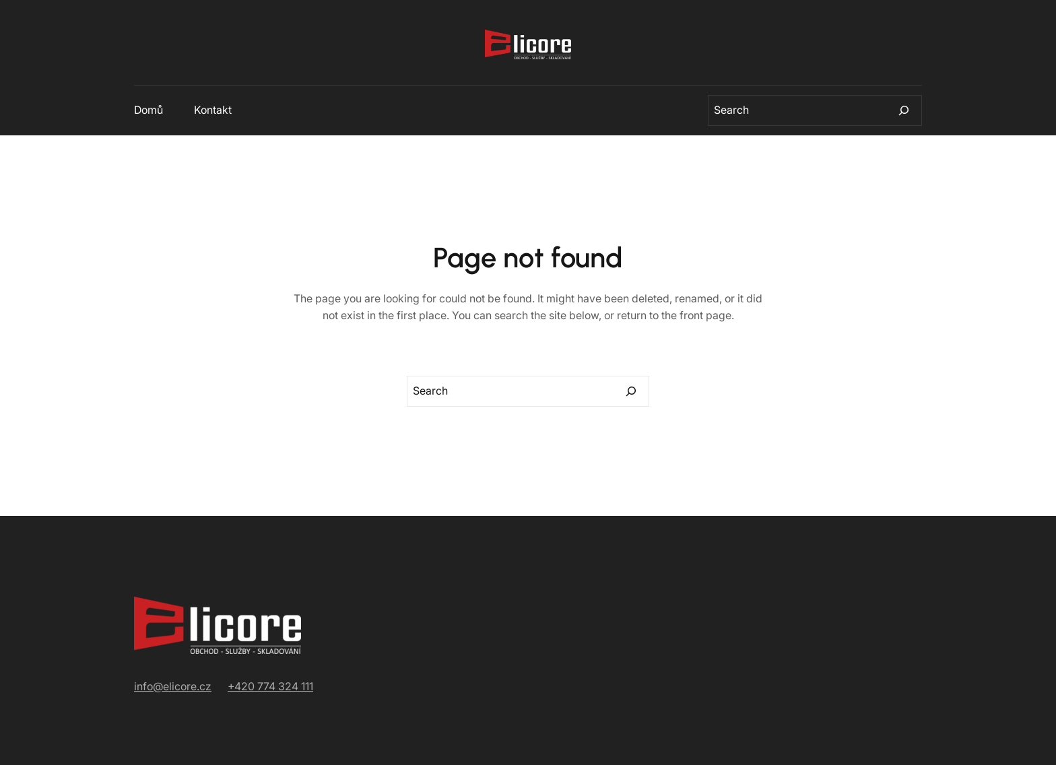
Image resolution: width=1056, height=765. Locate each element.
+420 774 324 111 (270, 686)
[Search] (904, 110)
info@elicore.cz (172, 686)
